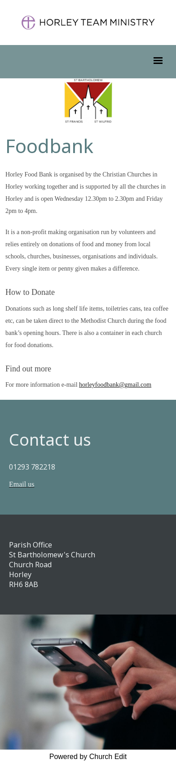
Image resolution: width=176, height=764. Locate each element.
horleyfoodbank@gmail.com (115, 384)
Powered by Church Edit (88, 756)
